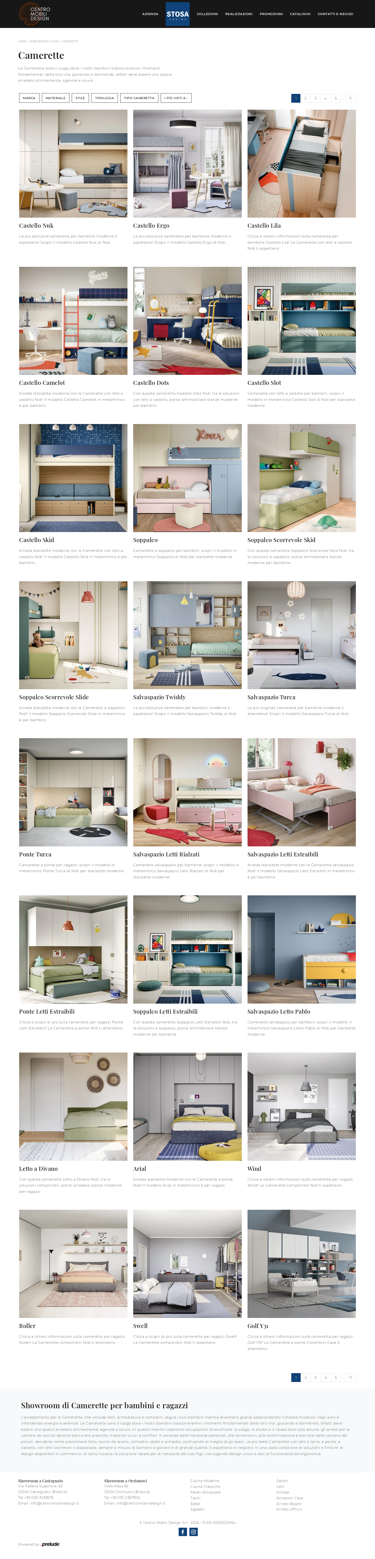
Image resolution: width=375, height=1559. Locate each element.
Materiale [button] (56, 98)
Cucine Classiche (205, 1486)
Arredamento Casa (44, 41)
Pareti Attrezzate (205, 1492)
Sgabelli (197, 1509)
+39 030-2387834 (125, 1497)
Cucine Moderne (204, 1481)
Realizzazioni (239, 14)
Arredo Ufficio (289, 1509)
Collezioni (207, 14)
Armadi (283, 1492)
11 (350, 98)
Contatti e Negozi (335, 14)
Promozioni (271, 14)
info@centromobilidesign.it (54, 1503)
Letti (280, 1486)
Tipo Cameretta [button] (139, 98)
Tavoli (195, 1498)
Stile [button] (80, 98)
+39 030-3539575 (39, 1497)
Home (22, 41)
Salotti (282, 1481)
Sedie (195, 1504)
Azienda (150, 14)
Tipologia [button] (104, 98)
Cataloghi (300, 14)
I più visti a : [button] (176, 98)
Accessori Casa (289, 1498)
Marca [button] (29, 98)
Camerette (70, 41)
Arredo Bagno (289, 1504)
